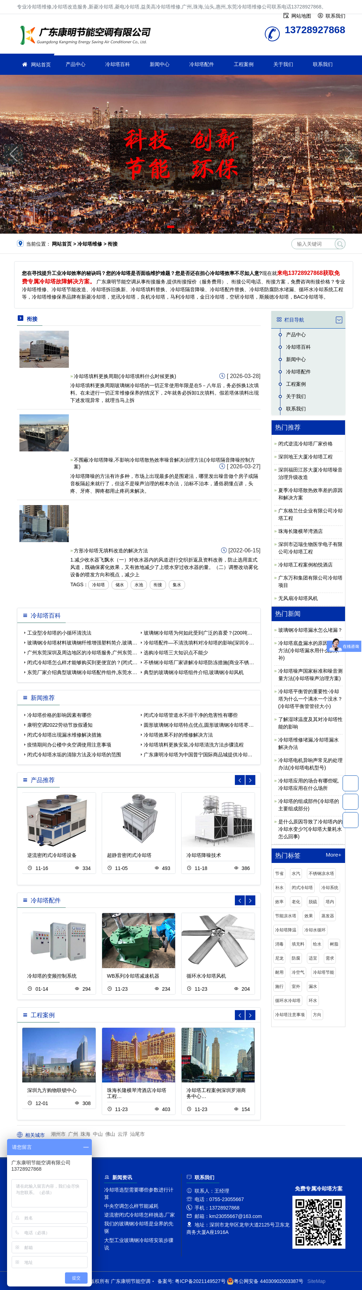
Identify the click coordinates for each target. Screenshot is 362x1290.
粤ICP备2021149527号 (200, 1281)
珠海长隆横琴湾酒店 (300, 531)
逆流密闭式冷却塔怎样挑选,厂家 (139, 1215)
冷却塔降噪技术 (203, 855)
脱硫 (313, 901)
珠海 (85, 1134)
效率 (279, 901)
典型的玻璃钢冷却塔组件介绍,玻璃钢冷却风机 (194, 672)
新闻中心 (160, 64)
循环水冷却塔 (288, 1000)
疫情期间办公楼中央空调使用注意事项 (69, 745)
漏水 (313, 986)
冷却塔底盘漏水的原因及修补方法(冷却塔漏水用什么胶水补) (310, 650)
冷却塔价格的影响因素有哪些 (59, 715)
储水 (119, 584)
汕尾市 (137, 1134)
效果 (308, 915)
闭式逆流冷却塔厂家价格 (305, 443)
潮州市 (58, 1134)
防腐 (296, 958)
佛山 (110, 1134)
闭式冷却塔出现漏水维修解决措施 (64, 735)
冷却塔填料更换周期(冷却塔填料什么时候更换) (125, 376)
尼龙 (279, 958)
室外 (296, 986)
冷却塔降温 (285, 930)
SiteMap (316, 1281)
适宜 (313, 958)
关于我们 (283, 64)
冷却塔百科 (117, 64)
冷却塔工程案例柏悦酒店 (305, 565)
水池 (139, 584)
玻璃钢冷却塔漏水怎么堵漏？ (310, 630)
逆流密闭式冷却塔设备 (52, 855)
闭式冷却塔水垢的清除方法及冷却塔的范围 (74, 754)
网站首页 (41, 64)
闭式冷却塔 (302, 887)
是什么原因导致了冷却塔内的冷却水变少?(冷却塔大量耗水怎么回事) (310, 829)
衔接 (158, 584)
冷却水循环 (315, 930)
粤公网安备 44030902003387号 (265, 1281)
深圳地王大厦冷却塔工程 (305, 457)
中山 (98, 1134)
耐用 (279, 972)
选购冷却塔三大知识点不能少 (176, 652)
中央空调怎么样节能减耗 (131, 1206)
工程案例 (244, 64)
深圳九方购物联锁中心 (52, 1090)
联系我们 (323, 64)
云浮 (122, 1134)
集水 (177, 584)
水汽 (296, 873)
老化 (296, 901)
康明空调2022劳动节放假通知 (60, 725)
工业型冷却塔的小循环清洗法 (59, 633)
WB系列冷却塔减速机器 (133, 976)
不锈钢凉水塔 (321, 873)
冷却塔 (98, 584)
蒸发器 (327, 915)
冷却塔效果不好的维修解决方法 (178, 735)
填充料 (298, 944)
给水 (317, 944)
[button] (170, 227)
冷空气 (298, 972)
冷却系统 (329, 887)
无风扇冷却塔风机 (298, 598)
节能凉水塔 (285, 915)
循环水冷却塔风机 (206, 976)
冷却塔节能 (323, 972)
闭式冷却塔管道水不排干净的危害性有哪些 (191, 715)
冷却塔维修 (87, 36)
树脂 (334, 944)
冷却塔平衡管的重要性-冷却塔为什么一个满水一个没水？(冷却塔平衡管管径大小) (310, 699)
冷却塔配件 (201, 64)
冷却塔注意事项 (290, 1014)
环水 (313, 1000)
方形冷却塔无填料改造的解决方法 (111, 550)
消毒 (279, 944)
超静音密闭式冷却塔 (129, 855)
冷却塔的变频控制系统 (52, 976)
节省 (279, 873)
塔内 (330, 901)
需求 (330, 958)
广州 (73, 1134)
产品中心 (75, 64)
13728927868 (350, 783)
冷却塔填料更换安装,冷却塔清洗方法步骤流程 (194, 745)
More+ (333, 855)
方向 (317, 1014)
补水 (279, 887)
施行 (279, 986)
